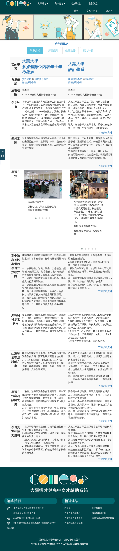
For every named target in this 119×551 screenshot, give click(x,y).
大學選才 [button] (41, 3)
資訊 (26, 79)
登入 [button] (107, 10)
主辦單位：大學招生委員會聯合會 (29, 508)
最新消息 (91, 3)
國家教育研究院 (99, 513)
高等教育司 (97, 508)
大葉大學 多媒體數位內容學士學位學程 (42, 67)
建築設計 (41, 79)
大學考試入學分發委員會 (103, 518)
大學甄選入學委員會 (74, 518)
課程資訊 (53, 50)
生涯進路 (70, 50)
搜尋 (74, 10)
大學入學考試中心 (73, 513)
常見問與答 (90, 10)
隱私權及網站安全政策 (50, 539)
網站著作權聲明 (72, 539)
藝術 (90, 79)
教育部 (68, 508)
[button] (36, 218)
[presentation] (24, 189)
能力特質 (88, 50)
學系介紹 (35, 50)
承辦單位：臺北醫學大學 (24, 513)
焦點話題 (74, 3)
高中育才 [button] (58, 3)
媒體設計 (29, 82)
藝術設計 (75, 82)
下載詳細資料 (104, 132)
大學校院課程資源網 (74, 523)
